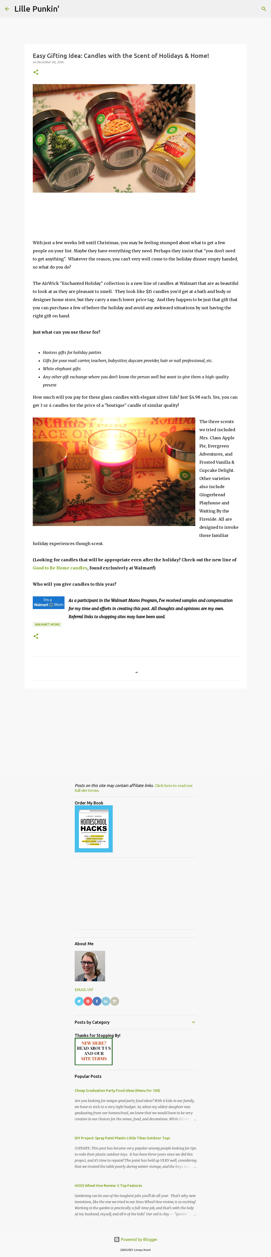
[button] (36, 72)
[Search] (264, 9)
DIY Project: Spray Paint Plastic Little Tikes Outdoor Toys (122, 1138)
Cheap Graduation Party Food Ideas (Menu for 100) (117, 1091)
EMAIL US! (84, 989)
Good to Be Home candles (60, 567)
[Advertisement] (136, 731)
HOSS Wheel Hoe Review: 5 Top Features (108, 1186)
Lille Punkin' (36, 8)
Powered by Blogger (135, 1239)
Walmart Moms (47, 624)
